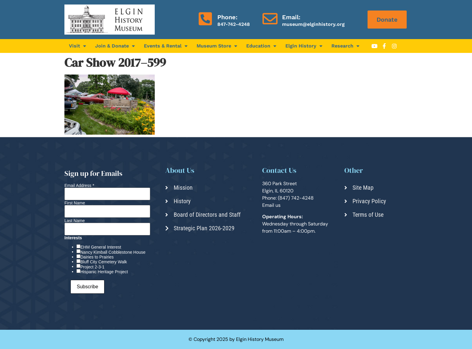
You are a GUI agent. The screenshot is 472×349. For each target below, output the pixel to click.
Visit (77, 46)
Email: (291, 17)
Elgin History (303, 46)
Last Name (74, 221)
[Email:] (270, 18)
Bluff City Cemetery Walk (103, 262)
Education (261, 46)
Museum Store (217, 46)
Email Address (79, 185)
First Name (74, 203)
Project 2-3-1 (92, 267)
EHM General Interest (100, 247)
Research (345, 46)
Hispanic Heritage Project (104, 272)
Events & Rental (166, 46)
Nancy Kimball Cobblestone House (112, 252)
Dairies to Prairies (96, 257)
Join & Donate (115, 46)
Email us (271, 205)
